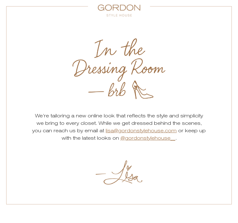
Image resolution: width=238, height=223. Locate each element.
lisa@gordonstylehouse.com (141, 130)
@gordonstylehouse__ (148, 138)
